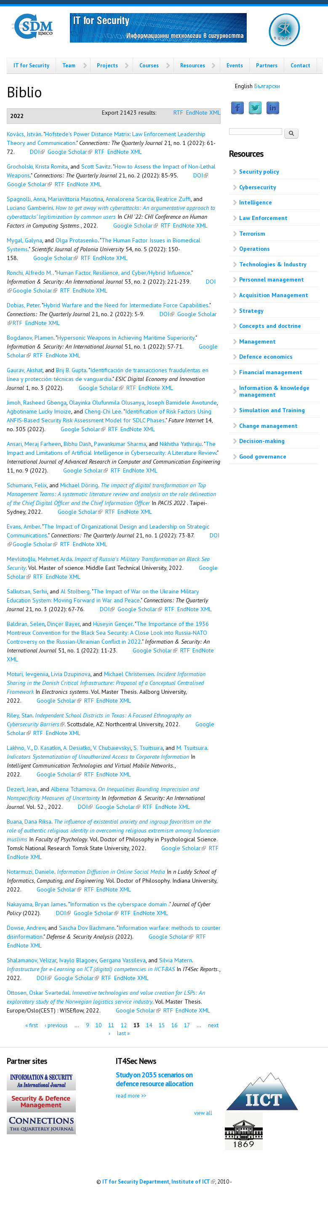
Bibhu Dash (77, 444)
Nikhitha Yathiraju (181, 444)
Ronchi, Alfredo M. (30, 273)
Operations (254, 248)
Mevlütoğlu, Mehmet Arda (39, 559)
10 (98, 1024)
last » (123, 1033)
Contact (300, 65)
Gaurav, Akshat (25, 370)
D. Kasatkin (47, 748)
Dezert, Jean (22, 789)
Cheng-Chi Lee (103, 411)
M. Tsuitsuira (191, 748)
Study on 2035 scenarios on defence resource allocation (154, 1079)
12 (124, 1024)
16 (174, 1024)
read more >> (131, 1095)
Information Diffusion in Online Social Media (111, 871)
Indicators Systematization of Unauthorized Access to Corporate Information (98, 756)
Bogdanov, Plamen (30, 337)
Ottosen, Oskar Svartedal (38, 992)
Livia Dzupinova (71, 674)
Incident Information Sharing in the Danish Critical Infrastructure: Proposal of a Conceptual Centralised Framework (106, 682)
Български (267, 86)
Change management (268, 426)
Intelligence (255, 202)
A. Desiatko (77, 748)
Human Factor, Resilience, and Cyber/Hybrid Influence (123, 273)
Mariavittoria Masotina (75, 199)
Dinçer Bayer (63, 624)
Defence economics (266, 356)
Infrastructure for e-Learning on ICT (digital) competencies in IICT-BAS (91, 969)
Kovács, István (24, 134)
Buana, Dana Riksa (29, 821)
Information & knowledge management (274, 391)
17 (187, 1024)
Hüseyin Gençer (113, 624)
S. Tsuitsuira (148, 748)
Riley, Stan (19, 715)
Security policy (259, 171)
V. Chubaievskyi (112, 748)
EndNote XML (203, 112)
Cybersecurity (257, 187)
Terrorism (252, 233)
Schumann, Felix (27, 485)
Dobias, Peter (23, 305)
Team (68, 65)
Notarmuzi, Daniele (30, 871)
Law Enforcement (263, 218)
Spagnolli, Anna (26, 199)
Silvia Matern (175, 960)
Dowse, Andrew (26, 928)
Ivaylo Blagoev (78, 960)
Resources (192, 65)
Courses (149, 65)
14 (149, 1024)
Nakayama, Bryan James (36, 904)
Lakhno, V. (19, 748)
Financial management (270, 372)
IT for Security (31, 65)
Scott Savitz (96, 166)
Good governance (262, 456)
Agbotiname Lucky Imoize (39, 411)
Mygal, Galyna (24, 240)
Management (257, 341)
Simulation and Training (272, 410)
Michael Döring (79, 485)
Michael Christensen (129, 674)
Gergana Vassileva (122, 960)
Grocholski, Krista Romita (37, 166)
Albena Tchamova (73, 789)
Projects (107, 65)
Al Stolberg (75, 591)
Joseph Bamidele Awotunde (182, 402)
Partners (266, 65)
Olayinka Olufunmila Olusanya (106, 402)
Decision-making (262, 441)
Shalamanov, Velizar (31, 960)
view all (203, 1112)
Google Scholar (70, 152)
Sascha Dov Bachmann (87, 928)
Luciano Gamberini (30, 208)
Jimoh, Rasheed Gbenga (37, 402)
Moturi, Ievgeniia (27, 674)
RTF (178, 112)
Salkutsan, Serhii (27, 591)
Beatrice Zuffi (173, 199)
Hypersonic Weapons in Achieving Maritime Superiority (126, 337)
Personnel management (271, 279)
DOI (37, 152)
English (244, 86)
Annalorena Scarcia (130, 199)
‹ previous (56, 1024)
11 (111, 1024)
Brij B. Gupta (71, 370)
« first (31, 1024)
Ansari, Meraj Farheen (34, 444)
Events (235, 65)
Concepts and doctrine (270, 326)
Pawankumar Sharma (120, 444)
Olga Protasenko (77, 240)
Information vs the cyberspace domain (119, 904)
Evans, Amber (23, 526)
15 (162, 1024)
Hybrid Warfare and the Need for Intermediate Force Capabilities (125, 305)
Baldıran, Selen (26, 624)
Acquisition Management (273, 295)
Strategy (251, 310)
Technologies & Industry (273, 264)
